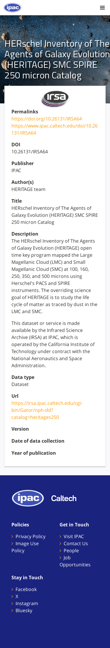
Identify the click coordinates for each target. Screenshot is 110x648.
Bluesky (24, 610)
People (71, 550)
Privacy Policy (30, 536)
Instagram (27, 603)
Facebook (26, 589)
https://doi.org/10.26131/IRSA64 (46, 118)
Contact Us (76, 543)
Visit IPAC (74, 536)
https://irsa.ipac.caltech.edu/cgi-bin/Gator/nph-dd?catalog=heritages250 (46, 410)
